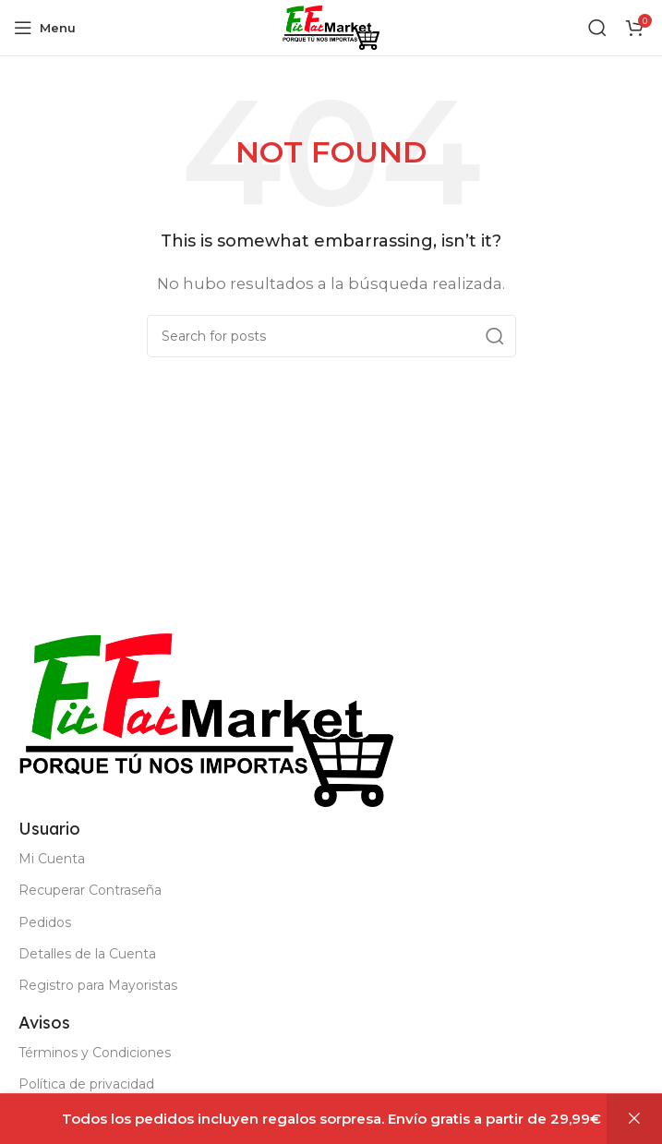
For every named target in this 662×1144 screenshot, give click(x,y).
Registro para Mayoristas (97, 985)
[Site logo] (331, 26)
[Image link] (205, 719)
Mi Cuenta (51, 858)
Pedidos (44, 922)
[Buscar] (597, 27)
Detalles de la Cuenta (87, 953)
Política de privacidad (86, 1084)
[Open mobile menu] (45, 27)
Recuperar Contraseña (90, 890)
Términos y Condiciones (94, 1052)
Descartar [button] (634, 1119)
